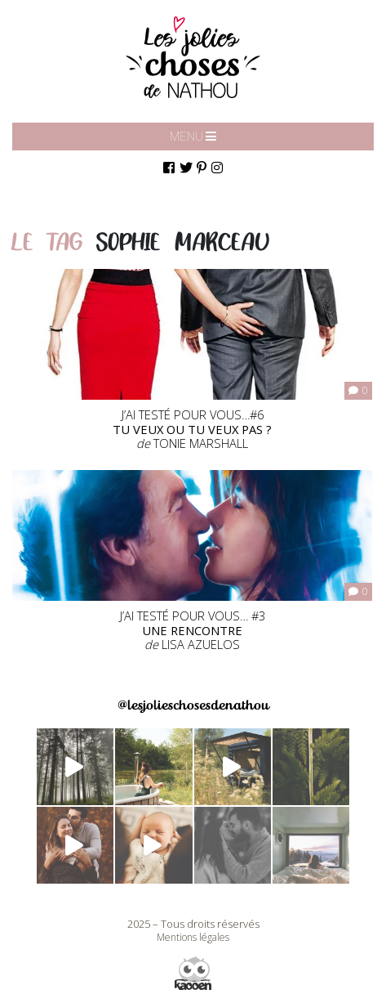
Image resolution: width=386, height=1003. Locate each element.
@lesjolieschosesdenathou (193, 705)
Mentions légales (193, 937)
